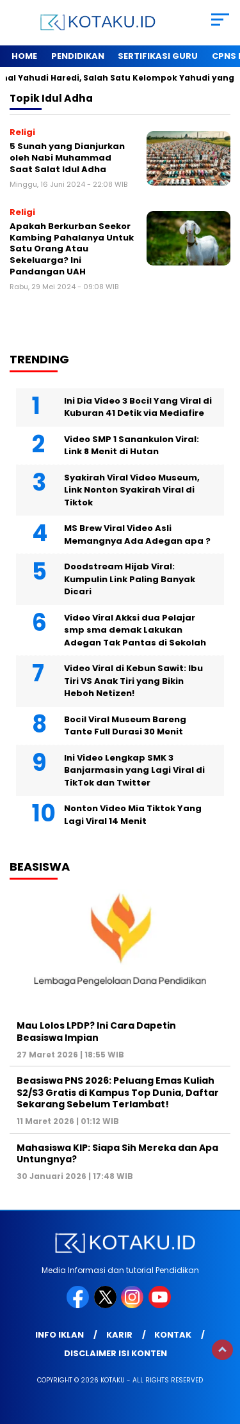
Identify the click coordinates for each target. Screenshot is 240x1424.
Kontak (172, 1335)
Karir (119, 1335)
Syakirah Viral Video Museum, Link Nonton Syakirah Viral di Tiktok (132, 490)
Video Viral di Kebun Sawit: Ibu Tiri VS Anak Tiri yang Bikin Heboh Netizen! (133, 680)
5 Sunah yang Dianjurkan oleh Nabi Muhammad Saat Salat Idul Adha (67, 157)
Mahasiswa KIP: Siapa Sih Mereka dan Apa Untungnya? (117, 1153)
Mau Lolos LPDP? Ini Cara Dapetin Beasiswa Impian (96, 1031)
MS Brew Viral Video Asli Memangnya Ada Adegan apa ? (137, 534)
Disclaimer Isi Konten (115, 1353)
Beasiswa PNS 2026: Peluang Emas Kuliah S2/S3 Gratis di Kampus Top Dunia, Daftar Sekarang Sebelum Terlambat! (118, 1092)
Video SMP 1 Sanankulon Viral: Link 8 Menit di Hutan (131, 445)
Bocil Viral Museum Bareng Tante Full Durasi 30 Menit (125, 725)
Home (24, 56)
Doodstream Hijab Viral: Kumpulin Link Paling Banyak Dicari (129, 578)
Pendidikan (77, 56)
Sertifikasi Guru (158, 56)
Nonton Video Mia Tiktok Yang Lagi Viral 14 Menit (133, 814)
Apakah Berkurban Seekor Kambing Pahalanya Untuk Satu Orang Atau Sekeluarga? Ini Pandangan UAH (72, 248)
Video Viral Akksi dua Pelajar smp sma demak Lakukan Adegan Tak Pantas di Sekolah (135, 630)
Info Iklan (59, 1335)
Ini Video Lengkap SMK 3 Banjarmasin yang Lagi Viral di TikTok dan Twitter (134, 770)
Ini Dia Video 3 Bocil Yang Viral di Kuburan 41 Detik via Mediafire (138, 407)
